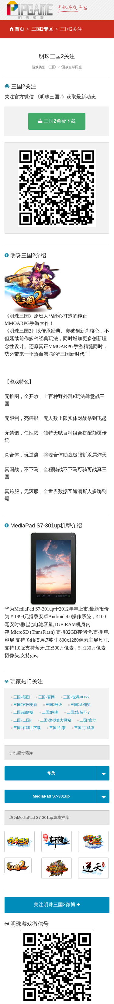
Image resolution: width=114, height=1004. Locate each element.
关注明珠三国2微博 (57, 904)
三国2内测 (49, 712)
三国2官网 (45, 697)
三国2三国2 (21, 720)
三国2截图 (20, 697)
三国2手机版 (83, 728)
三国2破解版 (22, 712)
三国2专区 (42, 29)
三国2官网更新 (24, 705)
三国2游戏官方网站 (54, 720)
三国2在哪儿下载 (26, 728)
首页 (19, 29)
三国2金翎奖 (79, 705)
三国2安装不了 (77, 712)
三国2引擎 (56, 728)
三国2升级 (52, 705)
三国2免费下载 (57, 121)
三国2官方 (86, 720)
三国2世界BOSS (75, 697)
